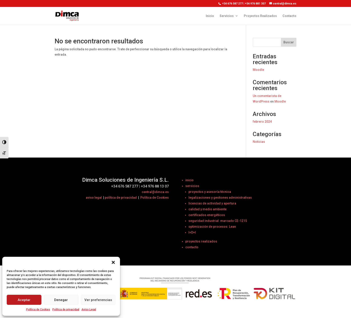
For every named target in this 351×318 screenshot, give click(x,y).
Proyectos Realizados (260, 16)
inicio (189, 180)
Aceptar (24, 300)
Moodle (258, 70)
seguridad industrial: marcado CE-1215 (217, 221)
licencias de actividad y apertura (212, 203)
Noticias (259, 141)
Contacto (289, 16)
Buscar (288, 42)
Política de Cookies (38, 309)
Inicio (210, 16)
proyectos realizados (201, 241)
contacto (191, 247)
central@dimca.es (155, 192)
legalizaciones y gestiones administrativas (220, 197)
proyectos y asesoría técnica (209, 192)
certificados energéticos (206, 215)
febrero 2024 (262, 121)
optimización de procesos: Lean (212, 226)
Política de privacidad (65, 309)
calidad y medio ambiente (207, 209)
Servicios (227, 16)
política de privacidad (121, 197)
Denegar (61, 300)
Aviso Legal (88, 309)
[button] (113, 262)
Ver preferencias (98, 300)
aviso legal (94, 197)
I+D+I (192, 232)
